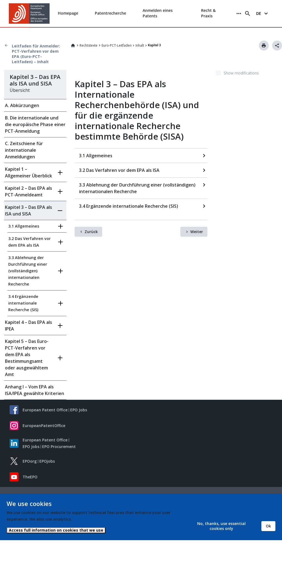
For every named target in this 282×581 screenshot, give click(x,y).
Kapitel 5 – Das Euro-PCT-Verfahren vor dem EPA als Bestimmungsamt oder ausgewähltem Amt (26, 357)
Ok (268, 526)
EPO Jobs (78, 409)
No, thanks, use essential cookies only (221, 526)
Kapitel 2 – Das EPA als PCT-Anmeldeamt (28, 191)
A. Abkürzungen (22, 105)
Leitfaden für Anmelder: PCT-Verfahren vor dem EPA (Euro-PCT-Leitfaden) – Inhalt (36, 53)
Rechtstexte (88, 45)
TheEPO (30, 476)
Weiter (196, 231)
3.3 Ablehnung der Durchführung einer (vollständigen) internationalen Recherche (27, 271)
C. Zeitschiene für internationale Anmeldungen (24, 150)
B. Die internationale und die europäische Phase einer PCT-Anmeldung (35, 124)
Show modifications (241, 73)
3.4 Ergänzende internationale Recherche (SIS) (23, 303)
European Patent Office (45, 409)
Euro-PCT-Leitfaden (117, 45)
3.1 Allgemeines (23, 226)
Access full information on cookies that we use (56, 530)
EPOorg (30, 461)
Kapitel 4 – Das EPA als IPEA (28, 325)
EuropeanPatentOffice (44, 425)
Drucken (264, 45)
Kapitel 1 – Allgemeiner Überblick (28, 172)
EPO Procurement (59, 446)
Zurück (91, 231)
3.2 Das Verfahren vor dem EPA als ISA (29, 242)
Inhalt (139, 45)
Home (72, 45)
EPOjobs (47, 461)
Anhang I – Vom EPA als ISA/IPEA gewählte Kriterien (34, 390)
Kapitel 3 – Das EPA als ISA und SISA (28, 210)
